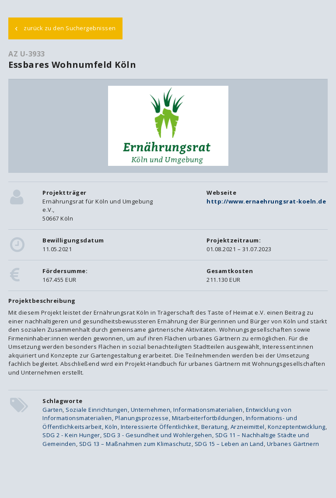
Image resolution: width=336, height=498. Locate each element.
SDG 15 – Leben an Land (229, 444)
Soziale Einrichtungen (97, 410)
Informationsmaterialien (208, 410)
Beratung (214, 427)
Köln (111, 427)
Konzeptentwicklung (297, 427)
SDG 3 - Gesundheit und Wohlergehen (157, 435)
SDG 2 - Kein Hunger (71, 435)
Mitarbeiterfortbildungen (207, 418)
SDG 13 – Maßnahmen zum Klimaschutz (135, 444)
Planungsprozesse (142, 418)
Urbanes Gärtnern (293, 444)
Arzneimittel (248, 427)
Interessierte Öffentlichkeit (159, 427)
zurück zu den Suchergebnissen (65, 27)
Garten (52, 410)
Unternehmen (151, 410)
